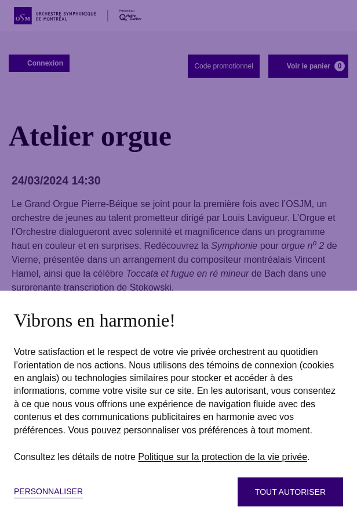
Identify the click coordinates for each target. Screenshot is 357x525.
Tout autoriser (290, 492)
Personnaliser (48, 491)
